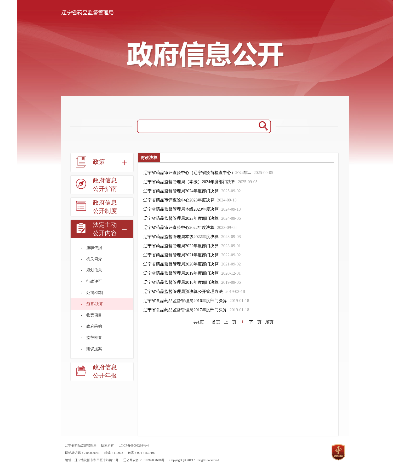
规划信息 (94, 270)
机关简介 (94, 259)
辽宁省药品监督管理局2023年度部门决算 (181, 218)
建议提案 (94, 349)
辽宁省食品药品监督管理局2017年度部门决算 (185, 310)
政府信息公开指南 (105, 184)
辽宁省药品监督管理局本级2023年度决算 (181, 209)
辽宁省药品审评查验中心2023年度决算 (178, 200)
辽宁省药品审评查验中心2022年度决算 (178, 227)
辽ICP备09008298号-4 (134, 445)
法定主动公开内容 (105, 229)
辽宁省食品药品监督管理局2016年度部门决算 (185, 300)
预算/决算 (94, 304)
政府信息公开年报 (105, 371)
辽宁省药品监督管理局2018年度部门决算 (181, 282)
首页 (216, 322)
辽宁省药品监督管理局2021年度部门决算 (181, 255)
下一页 (255, 322)
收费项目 (94, 315)
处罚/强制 (94, 293)
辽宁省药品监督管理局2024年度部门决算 (181, 191)
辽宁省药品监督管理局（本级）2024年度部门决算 (189, 182)
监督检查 (94, 337)
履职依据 (94, 248)
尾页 (269, 322)
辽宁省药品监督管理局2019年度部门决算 (181, 273)
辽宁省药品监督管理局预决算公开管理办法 (183, 291)
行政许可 (94, 281)
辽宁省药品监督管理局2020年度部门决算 (181, 264)
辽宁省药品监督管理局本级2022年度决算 (181, 236)
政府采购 (94, 326)
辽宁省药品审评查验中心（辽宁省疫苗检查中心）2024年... (197, 172)
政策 (99, 162)
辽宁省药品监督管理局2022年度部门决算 (181, 246)
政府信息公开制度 (105, 206)
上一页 (230, 322)
